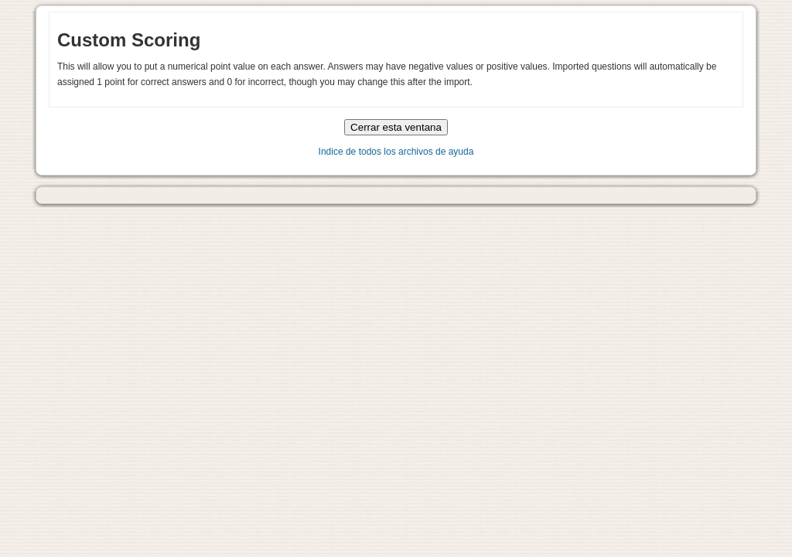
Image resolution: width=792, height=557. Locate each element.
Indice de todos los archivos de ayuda (396, 151)
